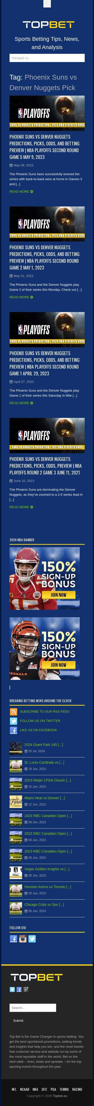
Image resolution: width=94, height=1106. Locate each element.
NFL (14, 1089)
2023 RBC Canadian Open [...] (48, 816)
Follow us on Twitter (40, 721)
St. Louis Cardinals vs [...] (44, 762)
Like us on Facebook (38, 730)
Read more (19, 191)
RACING (77, 1089)
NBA (35, 1089)
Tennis (64, 1089)
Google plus (26, 989)
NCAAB (24, 1089)
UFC (44, 1089)
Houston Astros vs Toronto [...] (48, 887)
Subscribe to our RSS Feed (44, 711)
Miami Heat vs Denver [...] (45, 798)
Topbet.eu (60, 1096)
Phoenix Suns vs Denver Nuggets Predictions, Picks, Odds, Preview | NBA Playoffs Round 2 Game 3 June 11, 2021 (46, 466)
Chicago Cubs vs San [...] (44, 905)
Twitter (12, 989)
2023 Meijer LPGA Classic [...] (48, 780)
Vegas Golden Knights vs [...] (47, 869)
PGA (53, 1089)
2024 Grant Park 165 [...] (44, 745)
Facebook (19, 989)
